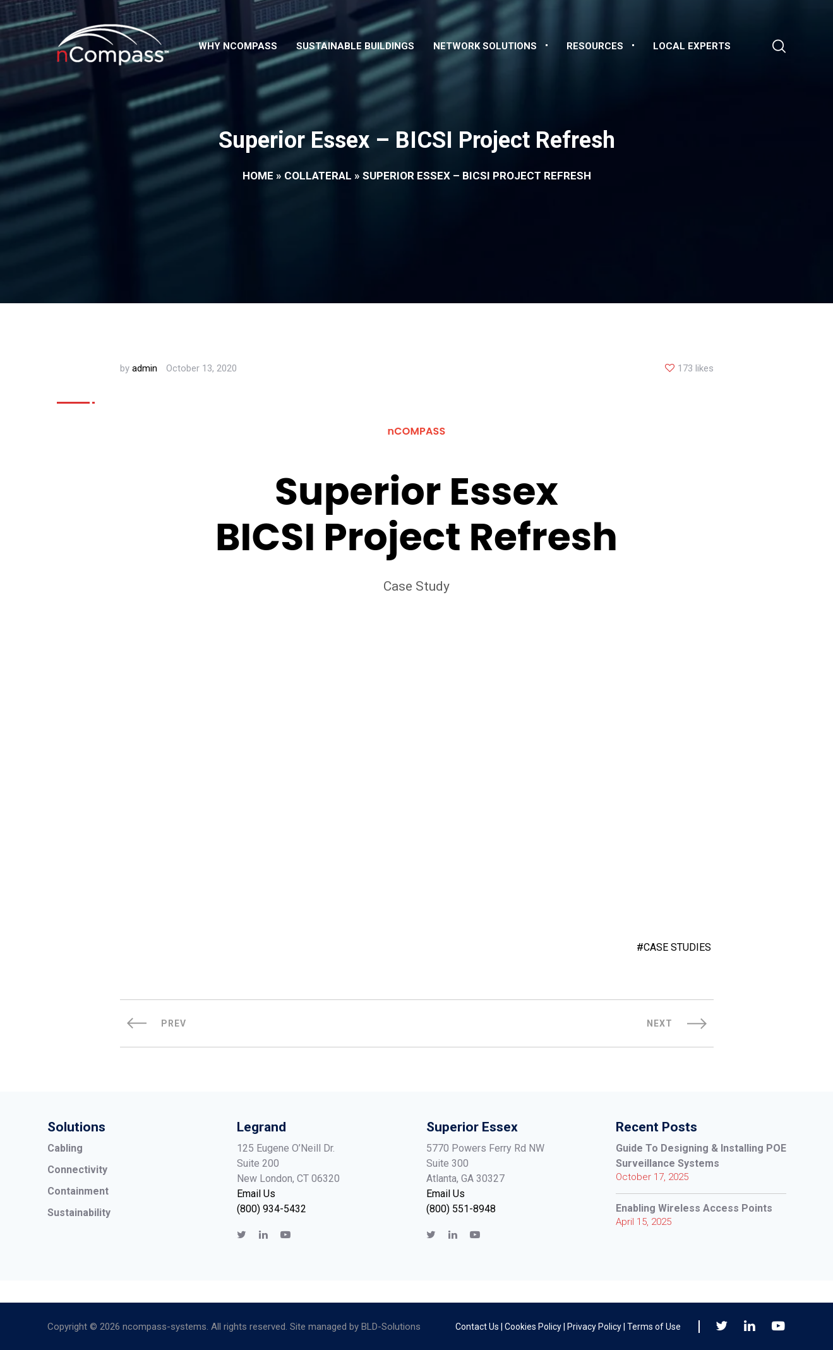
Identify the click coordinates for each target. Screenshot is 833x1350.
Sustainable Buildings (355, 46)
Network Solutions (485, 46)
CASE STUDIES (677, 947)
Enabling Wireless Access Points (694, 1208)
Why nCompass (237, 46)
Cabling (65, 1148)
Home (258, 175)
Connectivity (77, 1170)
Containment (78, 1191)
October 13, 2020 (201, 368)
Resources (594, 46)
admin (144, 368)
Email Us (256, 1194)
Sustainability (79, 1213)
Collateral (318, 175)
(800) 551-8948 (461, 1209)
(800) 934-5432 (271, 1209)
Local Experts (692, 46)
